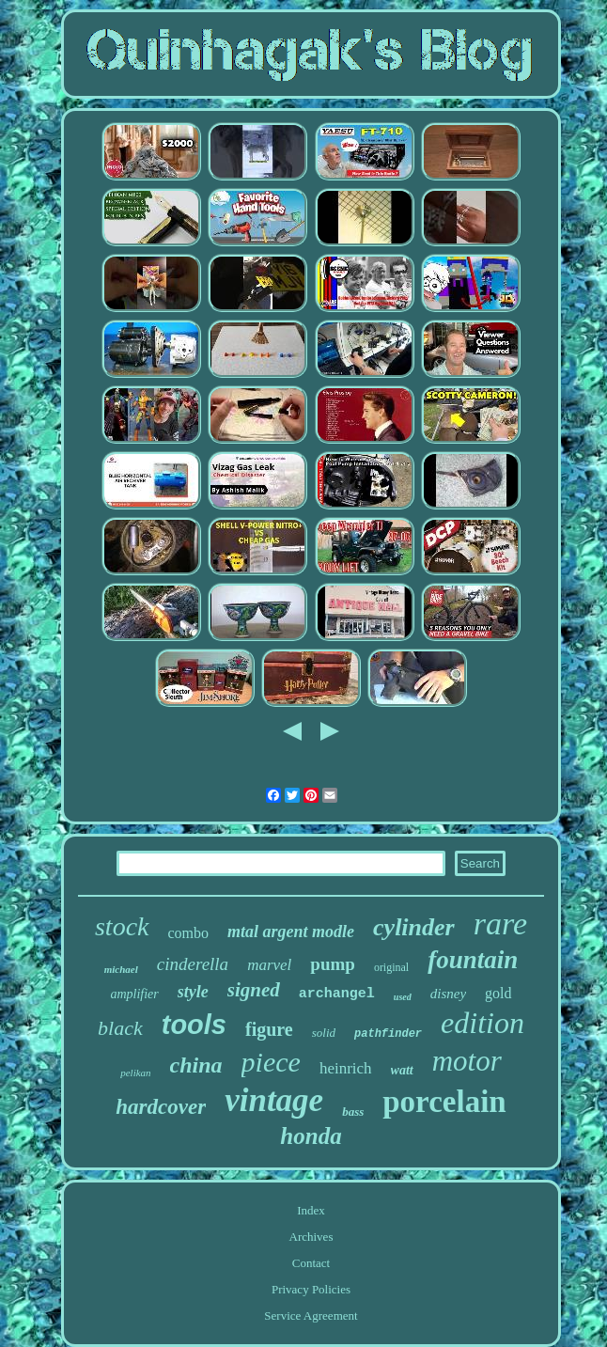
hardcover (161, 1107)
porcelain (444, 1102)
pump (332, 964)
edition (482, 1023)
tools (194, 1025)
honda (310, 1136)
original (391, 967)
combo (189, 933)
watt (402, 1070)
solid (323, 1033)
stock (122, 926)
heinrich (345, 1068)
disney (448, 993)
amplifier (134, 994)
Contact (311, 1263)
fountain (473, 960)
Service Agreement (310, 1315)
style (193, 991)
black (120, 1028)
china (196, 1065)
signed (253, 990)
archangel (337, 994)
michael (121, 969)
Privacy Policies (311, 1289)
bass (353, 1111)
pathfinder (388, 1034)
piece (271, 1061)
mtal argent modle (290, 931)
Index (311, 1210)
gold (498, 993)
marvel (269, 965)
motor (467, 1060)
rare (500, 923)
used (403, 997)
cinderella (192, 964)
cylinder (414, 927)
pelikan (135, 1072)
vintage (274, 1100)
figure (269, 1029)
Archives (311, 1237)
